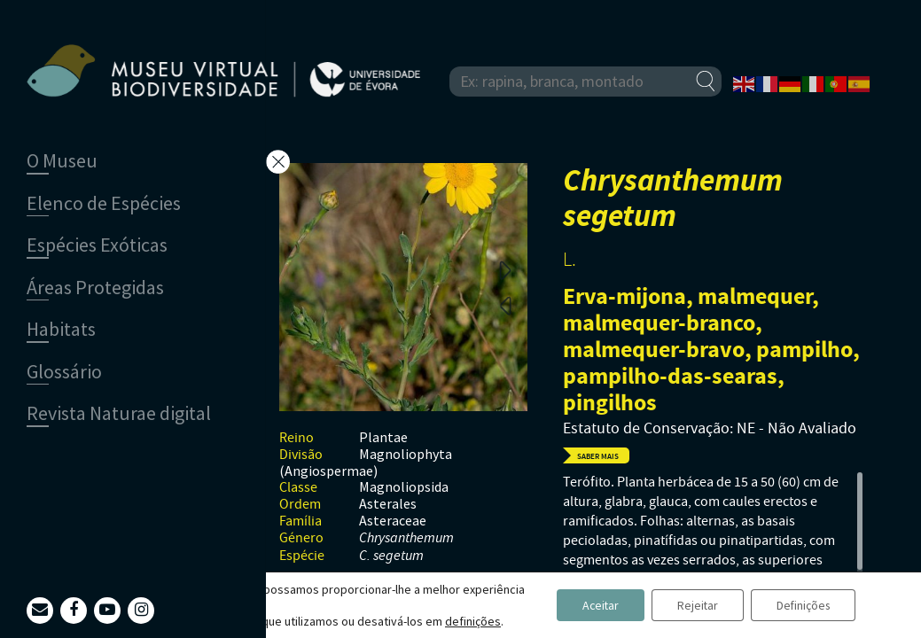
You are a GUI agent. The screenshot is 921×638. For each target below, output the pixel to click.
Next (505, 269)
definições (473, 621)
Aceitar (592, 605)
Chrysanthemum (406, 538)
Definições (801, 605)
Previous (505, 305)
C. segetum (391, 556)
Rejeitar (692, 605)
